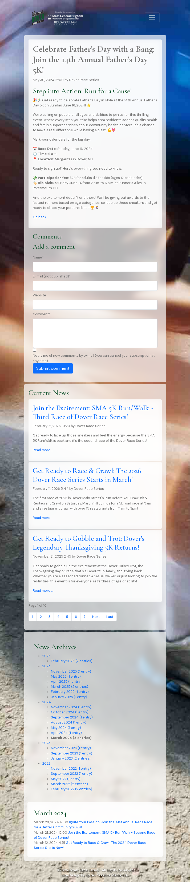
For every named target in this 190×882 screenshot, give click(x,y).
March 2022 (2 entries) (69, 784)
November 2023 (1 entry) (71, 748)
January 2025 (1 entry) (69, 697)
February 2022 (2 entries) (71, 789)
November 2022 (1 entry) (71, 768)
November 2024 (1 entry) (71, 707)
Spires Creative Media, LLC (107, 875)
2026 (46, 656)
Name (38, 257)
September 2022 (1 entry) (71, 773)
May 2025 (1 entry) (66, 676)
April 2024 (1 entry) (66, 732)
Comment (41, 314)
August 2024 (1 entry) (68, 722)
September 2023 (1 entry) (71, 753)
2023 (46, 743)
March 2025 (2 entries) (69, 686)
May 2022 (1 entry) (65, 779)
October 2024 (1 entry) (69, 712)
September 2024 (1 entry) (72, 717)
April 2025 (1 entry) (66, 681)
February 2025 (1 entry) (70, 691)
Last (109, 616)
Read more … (43, 450)
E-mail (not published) (52, 276)
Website (39, 295)
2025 (46, 666)
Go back (39, 217)
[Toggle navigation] (152, 17)
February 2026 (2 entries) (71, 661)
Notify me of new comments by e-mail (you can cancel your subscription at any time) (94, 358)
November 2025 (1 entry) (71, 671)
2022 (46, 763)
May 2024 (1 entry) (66, 727)
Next (96, 616)
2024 (46, 702)
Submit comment (53, 368)
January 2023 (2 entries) (71, 758)
